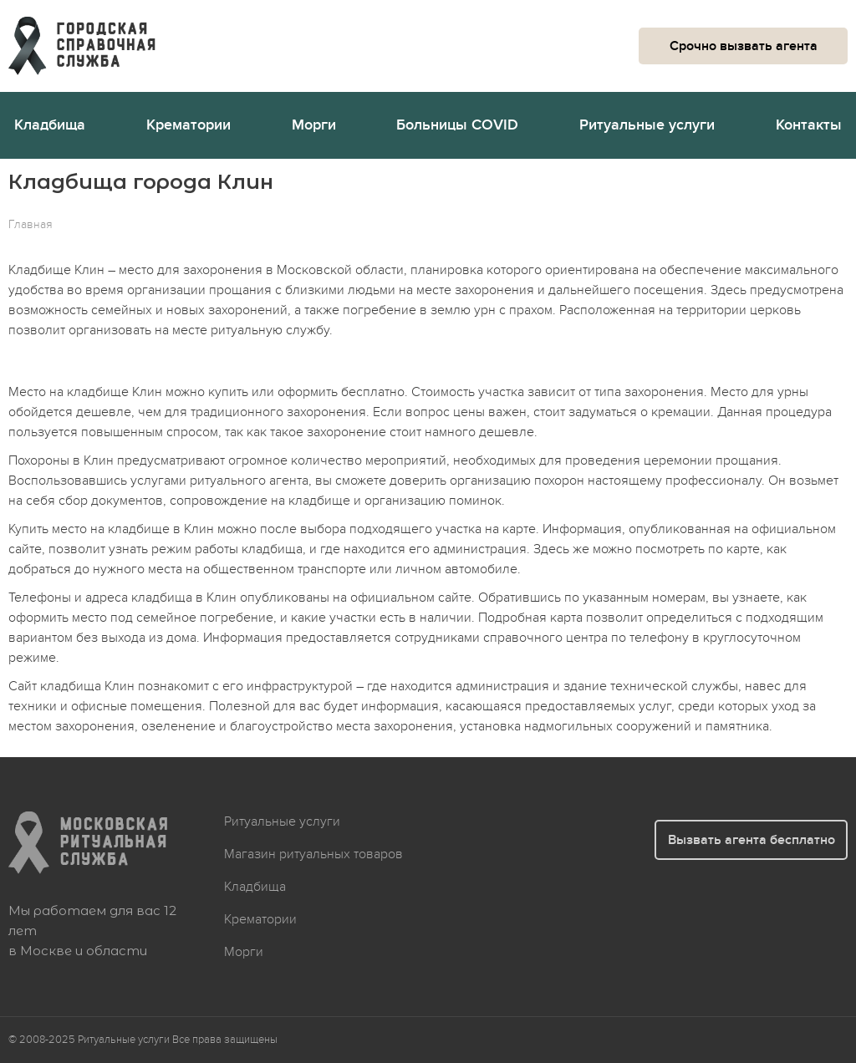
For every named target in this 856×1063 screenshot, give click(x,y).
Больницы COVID (457, 125)
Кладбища (49, 125)
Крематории (188, 125)
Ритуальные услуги (647, 125)
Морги (314, 125)
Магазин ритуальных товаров (313, 854)
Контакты (809, 125)
